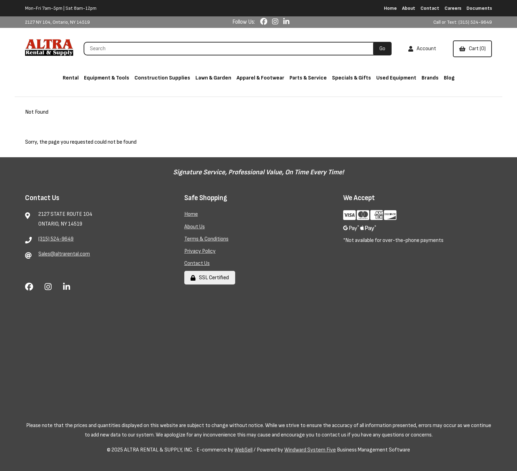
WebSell (243, 450)
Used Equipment (396, 78)
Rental (71, 78)
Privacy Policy (200, 251)
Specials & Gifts (351, 78)
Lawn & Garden (213, 78)
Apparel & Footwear (260, 78)
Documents (479, 8)
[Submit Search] (382, 48)
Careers (453, 8)
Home (390, 8)
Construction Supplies (162, 78)
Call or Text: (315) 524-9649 (462, 22)
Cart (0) (472, 48)
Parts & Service (308, 78)
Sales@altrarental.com (64, 254)
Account (422, 48)
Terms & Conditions (206, 239)
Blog (449, 78)
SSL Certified (210, 277)
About (408, 8)
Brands (430, 78)
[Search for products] (231, 48)
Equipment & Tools (106, 78)
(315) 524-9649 (56, 239)
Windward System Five (310, 450)
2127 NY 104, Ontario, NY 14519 (57, 22)
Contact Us (197, 263)
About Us (194, 226)
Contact (429, 8)
